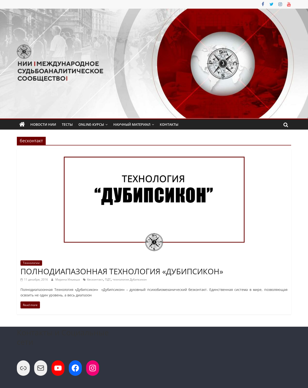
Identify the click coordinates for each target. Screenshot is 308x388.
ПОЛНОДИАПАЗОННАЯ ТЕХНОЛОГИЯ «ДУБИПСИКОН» (121, 271)
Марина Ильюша (68, 279)
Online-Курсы (91, 124)
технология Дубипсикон (130, 279)
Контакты (169, 124)
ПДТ (108, 279)
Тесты (67, 124)
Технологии (31, 263)
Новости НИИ (43, 124)
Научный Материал (131, 124)
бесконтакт (95, 279)
